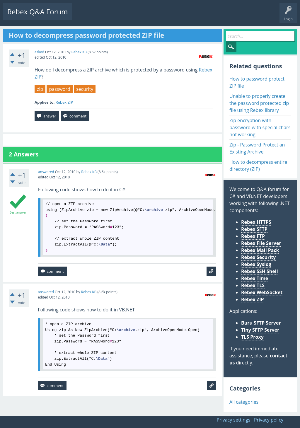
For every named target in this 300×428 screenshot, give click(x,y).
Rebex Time (254, 278)
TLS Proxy (252, 337)
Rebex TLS (253, 285)
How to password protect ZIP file (256, 82)
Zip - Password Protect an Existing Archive (257, 148)
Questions (85, 16)
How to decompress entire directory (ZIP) (258, 165)
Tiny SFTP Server (260, 330)
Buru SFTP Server (261, 323)
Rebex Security (258, 257)
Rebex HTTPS (256, 222)
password (59, 89)
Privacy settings (233, 420)
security (84, 89)
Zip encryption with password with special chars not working (259, 127)
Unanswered (110, 16)
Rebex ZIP (64, 102)
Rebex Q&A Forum (37, 11)
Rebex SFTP (254, 229)
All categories (243, 402)
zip (40, 89)
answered (46, 171)
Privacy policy (268, 420)
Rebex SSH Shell (259, 271)
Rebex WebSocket (261, 292)
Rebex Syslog (256, 264)
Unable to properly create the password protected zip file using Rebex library (259, 103)
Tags (133, 16)
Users (151, 16)
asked (39, 52)
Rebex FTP (253, 236)
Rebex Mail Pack (260, 250)
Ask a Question (176, 16)
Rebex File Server (261, 243)
